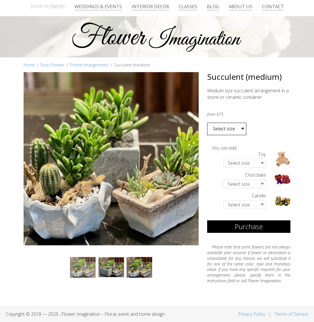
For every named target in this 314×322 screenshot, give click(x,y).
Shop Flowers (47, 6)
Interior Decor (150, 6)
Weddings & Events (98, 6)
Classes (188, 6)
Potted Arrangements (89, 65)
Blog (213, 6)
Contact (273, 6)
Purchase (249, 226)
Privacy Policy (251, 314)
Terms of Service (291, 314)
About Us (240, 6)
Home (29, 65)
